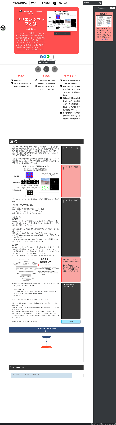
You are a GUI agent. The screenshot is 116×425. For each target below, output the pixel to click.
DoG (71, 321)
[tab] (2, 27)
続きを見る (104, 39)
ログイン (35, 3)
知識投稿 (46, 3)
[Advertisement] (46, 394)
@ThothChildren (26, 11)
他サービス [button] (63, 3)
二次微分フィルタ (46, 62)
